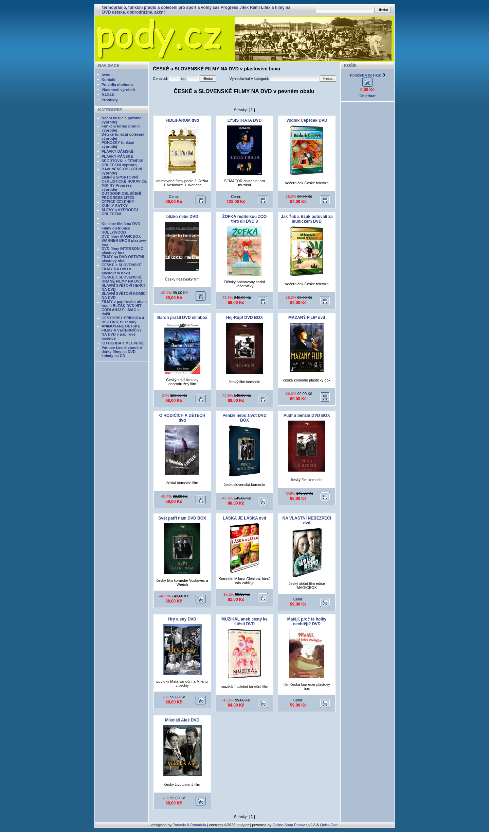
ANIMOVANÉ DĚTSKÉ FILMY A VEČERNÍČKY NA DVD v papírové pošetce (122, 332)
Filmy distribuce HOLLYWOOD (116, 230)
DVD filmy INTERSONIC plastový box (122, 251)
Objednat (367, 96)
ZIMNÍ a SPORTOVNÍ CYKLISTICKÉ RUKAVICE (124, 179)
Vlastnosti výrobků (118, 90)
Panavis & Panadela (190, 825)
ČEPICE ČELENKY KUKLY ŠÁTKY (118, 204)
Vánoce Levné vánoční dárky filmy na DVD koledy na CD (122, 351)
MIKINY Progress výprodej (117, 187)
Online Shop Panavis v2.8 (293, 825)
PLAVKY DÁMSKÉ (117, 151)
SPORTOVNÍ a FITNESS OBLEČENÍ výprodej (122, 163)
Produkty (110, 100)
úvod (106, 74)
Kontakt (108, 80)
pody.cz (242, 825)
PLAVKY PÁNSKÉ (117, 156)
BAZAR (108, 95)
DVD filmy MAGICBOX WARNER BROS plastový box (124, 240)
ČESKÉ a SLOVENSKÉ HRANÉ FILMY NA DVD (122, 279)
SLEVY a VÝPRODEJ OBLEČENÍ (120, 212)
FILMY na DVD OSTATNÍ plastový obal (123, 259)
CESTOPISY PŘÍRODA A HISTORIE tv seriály (123, 320)
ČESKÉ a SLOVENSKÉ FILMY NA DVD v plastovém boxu (122, 269)
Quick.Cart (329, 825)
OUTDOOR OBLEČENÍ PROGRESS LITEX (121, 195)
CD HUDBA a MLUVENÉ (123, 343)
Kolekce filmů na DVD (121, 224)
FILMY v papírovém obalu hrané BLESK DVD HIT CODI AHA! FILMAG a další (124, 308)
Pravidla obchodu (117, 85)
